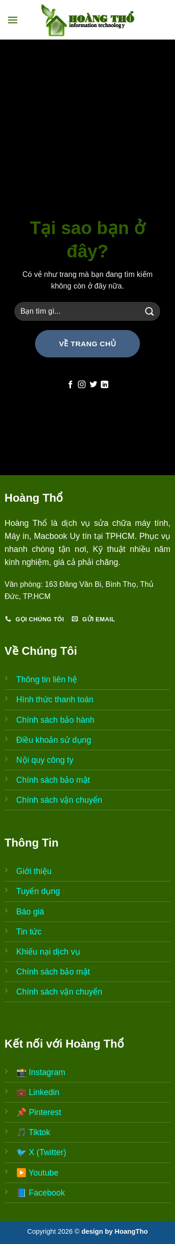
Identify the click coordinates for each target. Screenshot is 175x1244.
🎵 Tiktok (33, 1132)
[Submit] (149, 311)
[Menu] (12, 19)
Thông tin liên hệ (46, 679)
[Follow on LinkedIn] (104, 385)
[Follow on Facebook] (70, 385)
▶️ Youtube (37, 1172)
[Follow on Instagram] (81, 385)
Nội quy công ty (44, 760)
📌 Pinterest (38, 1112)
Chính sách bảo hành (55, 720)
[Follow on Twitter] (93, 385)
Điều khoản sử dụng (53, 740)
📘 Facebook (40, 1192)
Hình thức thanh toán (55, 699)
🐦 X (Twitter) (41, 1152)
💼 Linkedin (37, 1092)
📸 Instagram (40, 1072)
